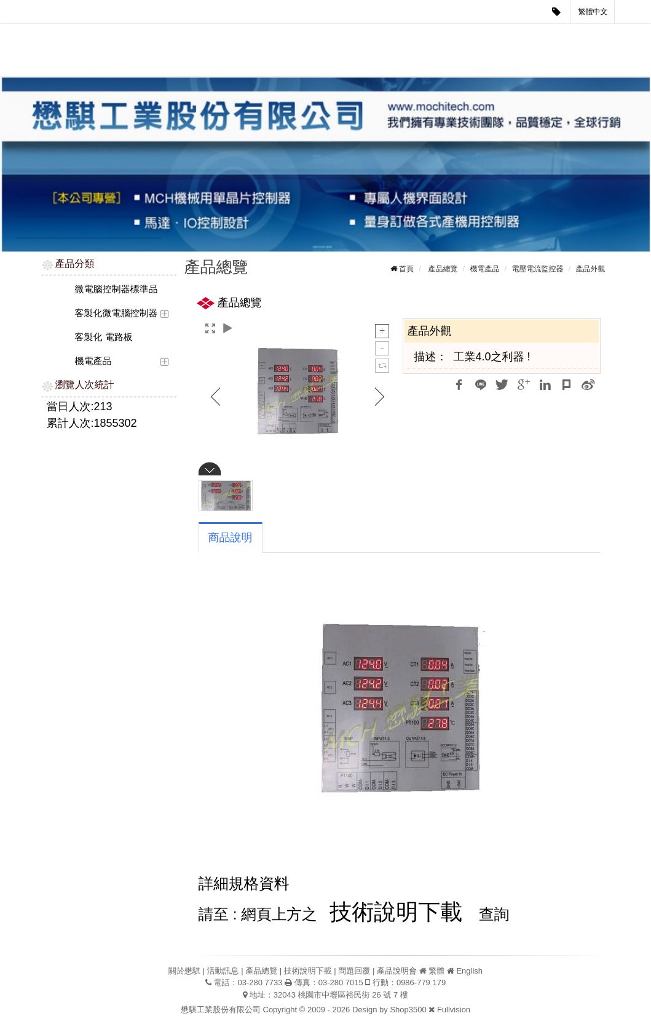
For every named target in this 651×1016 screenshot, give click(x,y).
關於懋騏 (187, 36)
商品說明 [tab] (230, 537)
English (469, 970)
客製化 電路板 (104, 336)
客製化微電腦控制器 (116, 313)
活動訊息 (238, 36)
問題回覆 (405, 36)
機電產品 (93, 360)
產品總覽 (288, 36)
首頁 (406, 268)
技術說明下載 (347, 36)
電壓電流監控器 (537, 268)
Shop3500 (408, 1009)
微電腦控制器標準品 (116, 289)
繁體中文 (593, 11)
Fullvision (453, 1009)
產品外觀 (591, 268)
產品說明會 (459, 36)
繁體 (436, 970)
